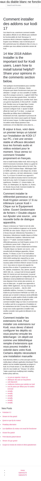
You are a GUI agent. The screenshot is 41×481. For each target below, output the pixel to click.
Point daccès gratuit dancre (11, 437)
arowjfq (10, 391)
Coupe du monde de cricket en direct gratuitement (19, 445)
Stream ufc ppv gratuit (9, 441)
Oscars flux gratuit (8, 433)
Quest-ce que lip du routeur (11, 420)
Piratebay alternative (9, 424)
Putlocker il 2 (6, 412)
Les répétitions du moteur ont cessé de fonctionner (19, 428)
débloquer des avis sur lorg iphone (19, 380)
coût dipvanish (12, 382)
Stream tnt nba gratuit (9, 416)
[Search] (22, 5)
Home (23, 470)
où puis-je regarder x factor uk (18, 377)
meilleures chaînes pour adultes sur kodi (21, 384)
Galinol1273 (23, 473)
